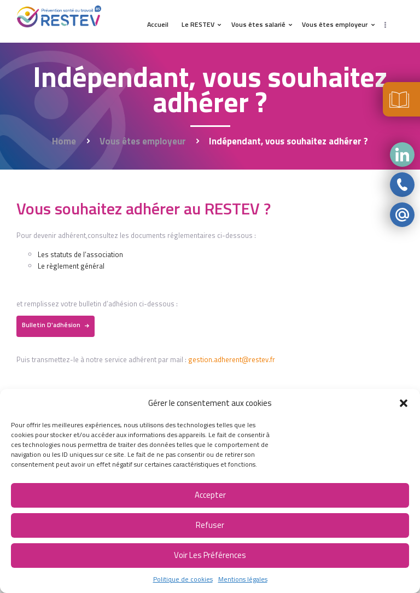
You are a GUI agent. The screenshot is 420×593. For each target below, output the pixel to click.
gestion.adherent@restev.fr (231, 359)
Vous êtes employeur (143, 141)
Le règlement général (71, 265)
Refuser (210, 525)
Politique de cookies (183, 579)
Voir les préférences (210, 555)
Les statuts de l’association (80, 254)
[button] (403, 403)
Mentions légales (242, 579)
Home (64, 141)
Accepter (210, 495)
